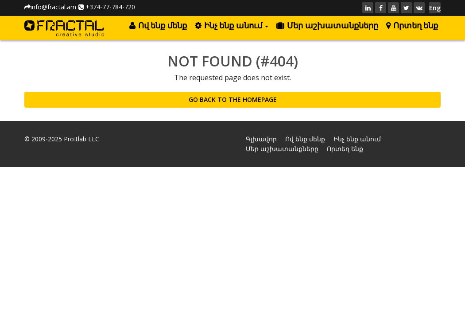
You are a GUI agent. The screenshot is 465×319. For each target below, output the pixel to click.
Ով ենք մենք (158, 25)
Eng (435, 8)
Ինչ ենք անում (231, 25)
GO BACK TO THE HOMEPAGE (233, 99)
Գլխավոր (261, 139)
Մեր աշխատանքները (327, 25)
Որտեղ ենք (412, 25)
